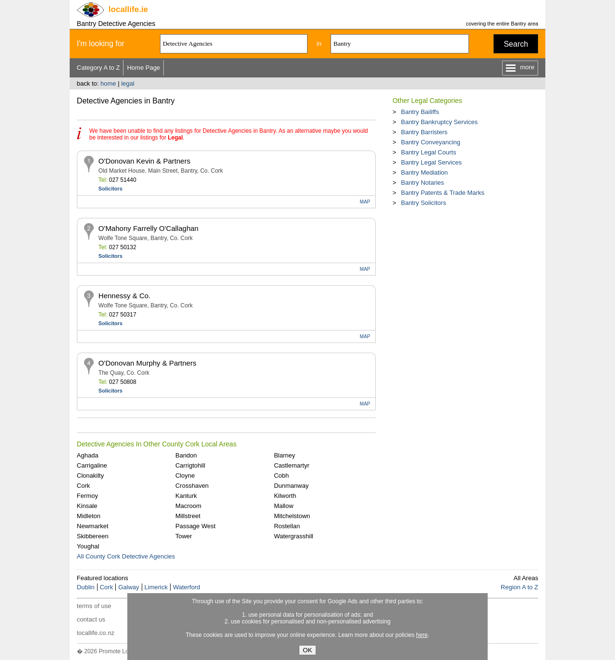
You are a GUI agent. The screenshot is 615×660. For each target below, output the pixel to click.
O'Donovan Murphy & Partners (147, 363)
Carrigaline (92, 465)
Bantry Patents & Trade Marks (442, 192)
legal (127, 83)
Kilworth (285, 495)
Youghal (88, 546)
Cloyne (185, 475)
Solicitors (110, 188)
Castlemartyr (291, 465)
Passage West (195, 526)
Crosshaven (192, 485)
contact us (91, 619)
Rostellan (287, 526)
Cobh (281, 475)
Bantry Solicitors (423, 202)
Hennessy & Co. (124, 296)
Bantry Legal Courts (428, 152)
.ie (128, 9)
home (108, 83)
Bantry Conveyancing (430, 142)
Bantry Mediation (424, 172)
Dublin (86, 587)
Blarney (284, 455)
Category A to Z (98, 67)
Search (516, 44)
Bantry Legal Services (431, 162)
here (422, 635)
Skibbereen (93, 536)
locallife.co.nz (95, 632)
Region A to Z (519, 587)
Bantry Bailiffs (420, 111)
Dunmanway (291, 485)
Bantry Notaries (422, 182)
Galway (128, 587)
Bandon (186, 455)
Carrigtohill (190, 465)
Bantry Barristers (424, 132)
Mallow (283, 505)
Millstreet (187, 516)
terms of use (94, 605)
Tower (183, 536)
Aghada (87, 455)
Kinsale (87, 505)
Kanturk (186, 495)
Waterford (186, 587)
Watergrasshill (293, 536)
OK (307, 650)
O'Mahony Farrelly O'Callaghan (148, 228)
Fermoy (87, 495)
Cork (83, 485)
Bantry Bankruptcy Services (439, 122)
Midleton (88, 516)
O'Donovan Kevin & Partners (144, 161)
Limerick (156, 587)
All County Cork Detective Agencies (126, 556)
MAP (365, 201)
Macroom (188, 505)
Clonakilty (90, 475)
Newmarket (93, 526)
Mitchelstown (292, 516)
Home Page (143, 67)
